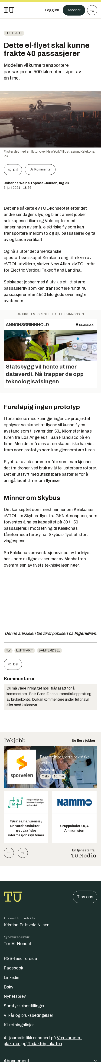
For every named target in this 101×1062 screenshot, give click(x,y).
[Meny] (92, 10)
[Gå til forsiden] (9, 10)
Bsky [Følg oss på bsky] (8, 987)
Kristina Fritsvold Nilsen (26, 925)
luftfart (14, 33)
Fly (8, 650)
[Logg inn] (52, 10)
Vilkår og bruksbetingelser (28, 1015)
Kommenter (40, 169)
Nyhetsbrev (15, 996)
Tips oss (85, 897)
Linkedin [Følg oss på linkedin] (11, 977)
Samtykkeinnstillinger (24, 1006)
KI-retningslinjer (19, 1025)
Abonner (74, 10)
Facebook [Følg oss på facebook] (13, 968)
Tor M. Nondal (17, 943)
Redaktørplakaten (44, 1043)
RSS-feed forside (20, 958)
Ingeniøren (85, 633)
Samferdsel (49, 650)
